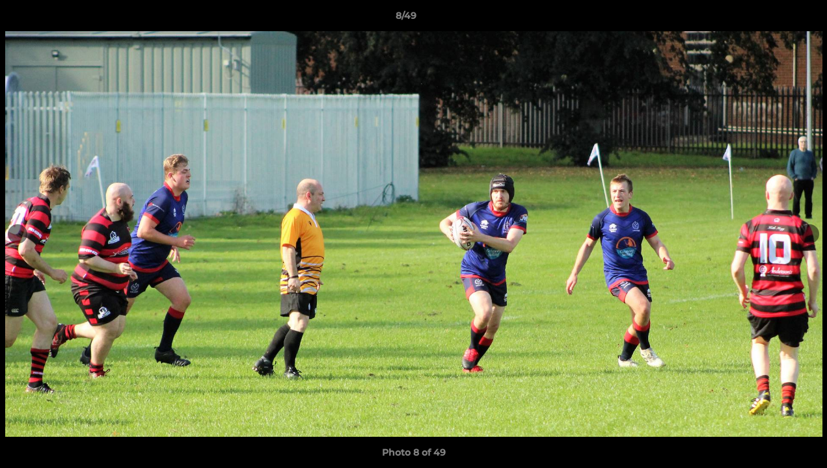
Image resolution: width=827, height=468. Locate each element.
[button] (772, 19)
